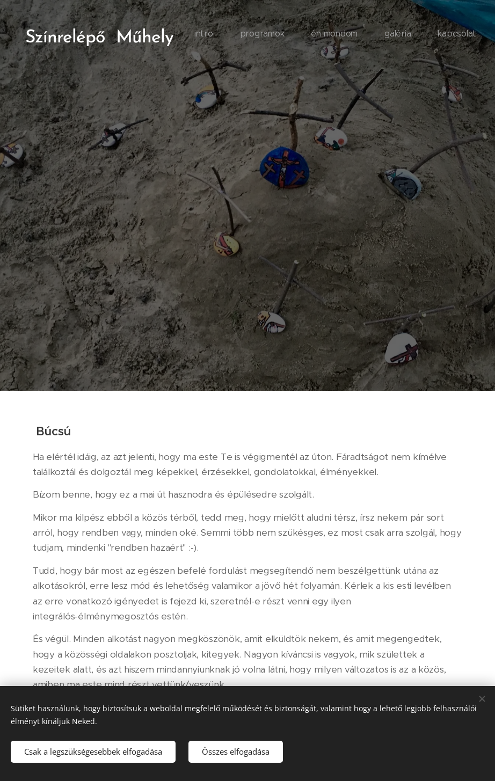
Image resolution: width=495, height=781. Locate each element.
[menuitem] (374, 34)
